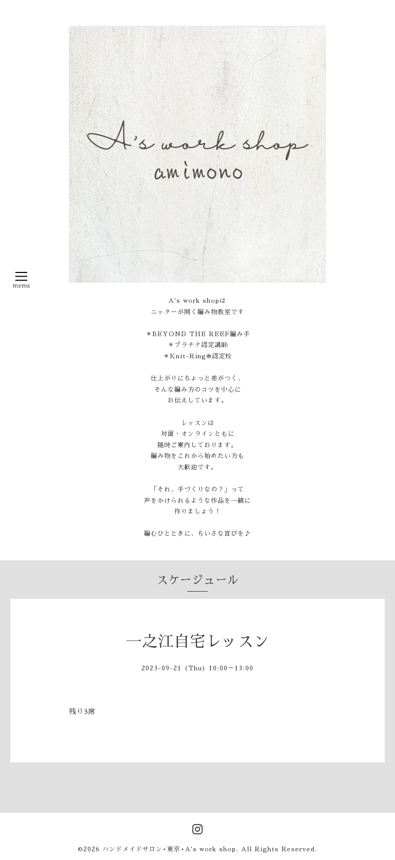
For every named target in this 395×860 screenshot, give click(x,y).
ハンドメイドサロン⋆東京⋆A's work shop (169, 849)
